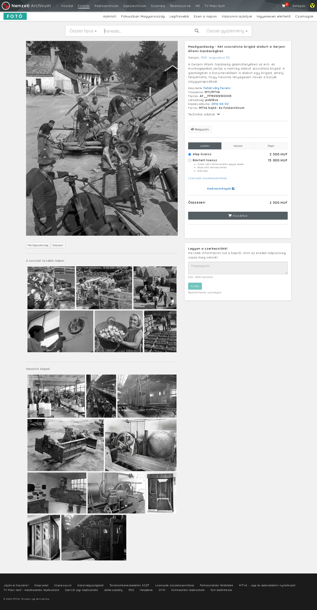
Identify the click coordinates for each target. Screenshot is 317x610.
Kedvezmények (220, 188)
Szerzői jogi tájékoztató (81, 590)
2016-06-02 (220, 104)
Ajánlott (110, 16)
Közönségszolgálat (90, 585)
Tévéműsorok (180, 6)
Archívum (26, 5)
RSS (131, 590)
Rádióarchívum (106, 6)
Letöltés (205, 145)
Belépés (299, 6)
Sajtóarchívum (134, 6)
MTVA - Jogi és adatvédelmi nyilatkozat (267, 585)
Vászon (238, 145)
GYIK (162, 590)
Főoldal (67, 6)
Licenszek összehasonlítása (207, 178)
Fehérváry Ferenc (217, 88)
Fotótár (84, 6)
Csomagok (304, 16)
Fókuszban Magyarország (143, 16)
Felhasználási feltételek (217, 585)
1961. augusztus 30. (216, 57)
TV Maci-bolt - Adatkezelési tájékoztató (31, 590)
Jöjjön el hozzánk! (16, 585)
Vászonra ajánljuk (237, 16)
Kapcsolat (41, 585)
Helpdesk (146, 590)
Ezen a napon (205, 16)
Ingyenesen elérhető (273, 16)
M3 (198, 6)
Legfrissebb (179, 16)
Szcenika (158, 6)
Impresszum (63, 585)
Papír (271, 145)
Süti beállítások (221, 590)
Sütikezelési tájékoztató (188, 590)
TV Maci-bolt (215, 6)
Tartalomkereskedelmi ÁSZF (130, 585)
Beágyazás (200, 129)
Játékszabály (113, 590)
